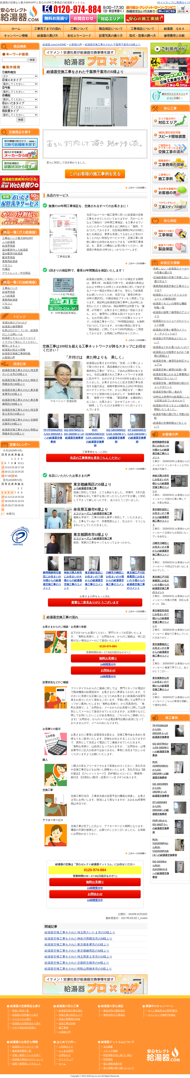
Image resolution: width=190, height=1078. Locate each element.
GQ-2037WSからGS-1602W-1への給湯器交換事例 (74, 434)
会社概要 (108, 1046)
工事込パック (10, 288)
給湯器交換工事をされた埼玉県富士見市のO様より (78, 956)
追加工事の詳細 (67, 1023)
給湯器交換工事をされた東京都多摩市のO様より (77, 944)
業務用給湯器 (10, 261)
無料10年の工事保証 (114, 1015)
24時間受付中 (108, 664)
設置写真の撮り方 (111, 35)
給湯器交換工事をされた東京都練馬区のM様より (77, 950)
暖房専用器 (8, 257)
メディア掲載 (110, 1050)
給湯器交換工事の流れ (71, 1010)
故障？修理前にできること (26, 1063)
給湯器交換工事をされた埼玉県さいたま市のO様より (80, 932)
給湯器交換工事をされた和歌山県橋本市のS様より (78, 968)
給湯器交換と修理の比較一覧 (170, 369)
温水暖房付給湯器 (12, 253)
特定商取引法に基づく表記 (117, 1055)
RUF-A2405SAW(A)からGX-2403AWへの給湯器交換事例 (95, 438)
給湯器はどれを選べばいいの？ (171, 347)
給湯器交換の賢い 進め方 (167, 391)
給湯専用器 (8, 245)
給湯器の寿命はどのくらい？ (27, 1059)
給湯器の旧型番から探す (25, 1015)
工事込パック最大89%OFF (17, 238)
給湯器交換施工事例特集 (16, 353)
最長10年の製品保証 (114, 1010)
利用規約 (108, 1059)
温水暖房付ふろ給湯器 (15, 249)
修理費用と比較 (174, 35)
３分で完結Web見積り (24, 1027)
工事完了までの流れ (47, 28)
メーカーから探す (21, 1019)
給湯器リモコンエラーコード (19, 338)
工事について (79, 28)
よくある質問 (66, 1050)
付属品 (6, 269)
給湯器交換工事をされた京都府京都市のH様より (77, 962)
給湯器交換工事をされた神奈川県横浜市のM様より (78, 938)
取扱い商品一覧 (20, 1010)
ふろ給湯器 (8, 242)
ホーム (15, 28)
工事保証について (142, 28)
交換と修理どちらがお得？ (26, 1055)
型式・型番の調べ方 (142, 35)
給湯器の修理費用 (12, 326)
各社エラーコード (79, 35)
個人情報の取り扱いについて (118, 1067)
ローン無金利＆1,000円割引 (163, 1010)
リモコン (7, 265)
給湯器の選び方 (47, 35)
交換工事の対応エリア (71, 1015)
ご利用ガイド (181, 2)
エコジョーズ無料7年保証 (161, 1015)
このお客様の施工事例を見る (95, 174)
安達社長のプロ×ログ (14, 322)
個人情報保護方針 (112, 1063)
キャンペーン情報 (16, 35)
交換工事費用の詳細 (69, 1019)
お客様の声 (8, 357)
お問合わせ (65, 1055)
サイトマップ (165, 2)
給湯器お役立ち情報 (13, 349)
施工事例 (63, 1027)
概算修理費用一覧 (21, 1050)
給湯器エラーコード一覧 (25, 1046)
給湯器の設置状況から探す (26, 1023)
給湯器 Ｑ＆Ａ (174, 28)
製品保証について (111, 28)
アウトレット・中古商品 (16, 272)
